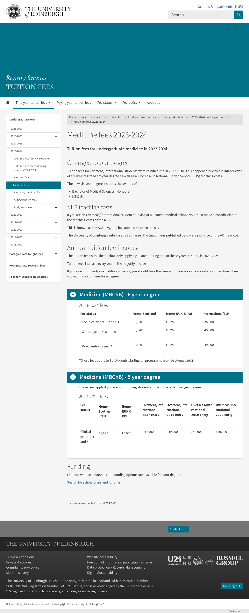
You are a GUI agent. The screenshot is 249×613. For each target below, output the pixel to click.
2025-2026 (16, 136)
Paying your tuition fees (74, 102)
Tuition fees (116, 117)
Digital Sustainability (102, 572)
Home (73, 117)
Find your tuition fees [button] (32, 102)
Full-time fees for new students (31, 158)
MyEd (239, 6)
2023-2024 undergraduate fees (211, 117)
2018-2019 (16, 244)
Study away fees (22, 207)
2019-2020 (16, 237)
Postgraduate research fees (27, 265)
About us (153, 102)
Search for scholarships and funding (93, 482)
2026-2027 (16, 128)
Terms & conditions (20, 557)
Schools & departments (215, 6)
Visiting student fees (25, 200)
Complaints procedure (22, 567)
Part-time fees (21, 177)
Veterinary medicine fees (27, 192)
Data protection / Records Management (116, 567)
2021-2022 (16, 222)
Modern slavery (17, 572)
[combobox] (201, 15)
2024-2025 (16, 143)
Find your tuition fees (142, 117)
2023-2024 (16, 151)
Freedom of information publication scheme (119, 562)
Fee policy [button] (130, 102)
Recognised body (20, 591)
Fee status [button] (105, 102)
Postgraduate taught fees (26, 254)
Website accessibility (102, 557)
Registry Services (26, 78)
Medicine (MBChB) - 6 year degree (120, 294)
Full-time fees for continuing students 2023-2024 (29, 168)
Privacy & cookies (19, 562)
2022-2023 (16, 214)
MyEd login (232, 586)
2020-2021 (16, 229)
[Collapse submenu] (57, 119)
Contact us (178, 529)
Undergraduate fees (22, 119)
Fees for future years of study (28, 277)
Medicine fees (21, 185)
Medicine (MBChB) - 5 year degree (120, 377)
